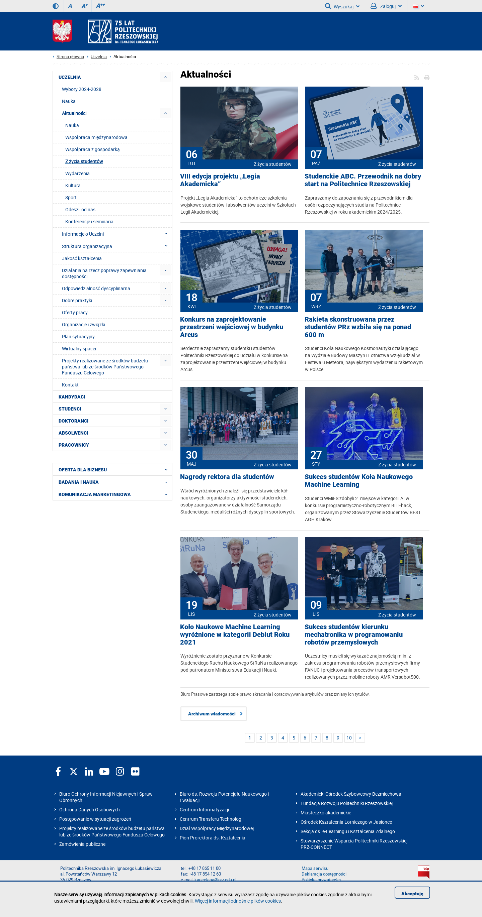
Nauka (72, 125)
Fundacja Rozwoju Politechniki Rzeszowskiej (347, 803)
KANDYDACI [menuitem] (72, 396)
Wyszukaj (342, 6)
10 (349, 737)
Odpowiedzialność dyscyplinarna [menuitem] (96, 288)
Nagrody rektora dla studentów (227, 477)
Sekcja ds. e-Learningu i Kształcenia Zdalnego (348, 831)
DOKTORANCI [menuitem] (73, 421)
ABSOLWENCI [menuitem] (73, 433)
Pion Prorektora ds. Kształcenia (212, 837)
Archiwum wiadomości (212, 713)
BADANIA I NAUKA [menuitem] (115, 481)
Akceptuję (412, 893)
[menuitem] (165, 77)
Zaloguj (386, 6)
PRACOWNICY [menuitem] (74, 445)
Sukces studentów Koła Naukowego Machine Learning (359, 480)
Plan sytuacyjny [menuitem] (78, 336)
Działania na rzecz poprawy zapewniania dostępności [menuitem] (104, 273)
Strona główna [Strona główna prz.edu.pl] (70, 57)
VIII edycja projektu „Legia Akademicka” (220, 180)
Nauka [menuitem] (69, 101)
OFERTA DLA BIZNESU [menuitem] (115, 469)
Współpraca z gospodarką (92, 149)
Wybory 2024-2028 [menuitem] (81, 89)
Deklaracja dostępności (324, 874)
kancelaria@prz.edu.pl (215, 880)
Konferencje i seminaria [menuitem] (89, 221)
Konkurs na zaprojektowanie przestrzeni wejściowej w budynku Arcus (231, 327)
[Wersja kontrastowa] (56, 6)
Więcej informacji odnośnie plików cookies (238, 901)
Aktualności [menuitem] (74, 113)
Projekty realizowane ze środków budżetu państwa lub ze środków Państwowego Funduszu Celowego (112, 831)
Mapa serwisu (315, 868)
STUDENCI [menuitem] (70, 409)
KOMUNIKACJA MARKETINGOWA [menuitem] (115, 494)
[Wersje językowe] (418, 6)
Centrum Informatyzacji (204, 809)
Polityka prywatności (321, 880)
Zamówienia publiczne (82, 844)
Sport (71, 197)
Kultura (73, 185)
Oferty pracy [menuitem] (75, 312)
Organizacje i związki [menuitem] (83, 324)
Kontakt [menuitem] (70, 384)
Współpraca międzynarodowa (96, 137)
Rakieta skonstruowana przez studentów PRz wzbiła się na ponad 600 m (358, 327)
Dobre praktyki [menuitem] (77, 300)
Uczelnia (99, 57)
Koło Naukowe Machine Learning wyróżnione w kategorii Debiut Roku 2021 (235, 634)
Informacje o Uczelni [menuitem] (116, 233)
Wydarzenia (77, 173)
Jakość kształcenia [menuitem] (82, 258)
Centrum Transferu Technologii (211, 819)
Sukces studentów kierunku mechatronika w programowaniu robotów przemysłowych (354, 634)
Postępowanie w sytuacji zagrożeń (95, 819)
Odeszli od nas (80, 209)
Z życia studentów (273, 164)
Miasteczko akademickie (326, 812)
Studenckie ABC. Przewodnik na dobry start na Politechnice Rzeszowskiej (363, 180)
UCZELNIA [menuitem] (70, 77)
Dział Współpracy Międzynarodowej (217, 828)
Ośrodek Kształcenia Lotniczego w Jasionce (346, 822)
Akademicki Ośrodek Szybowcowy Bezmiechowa (351, 794)
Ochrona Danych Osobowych (89, 809)
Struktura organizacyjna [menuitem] (116, 246)
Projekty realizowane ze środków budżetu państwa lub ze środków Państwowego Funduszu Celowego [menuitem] (105, 366)
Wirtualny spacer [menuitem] (79, 348)
